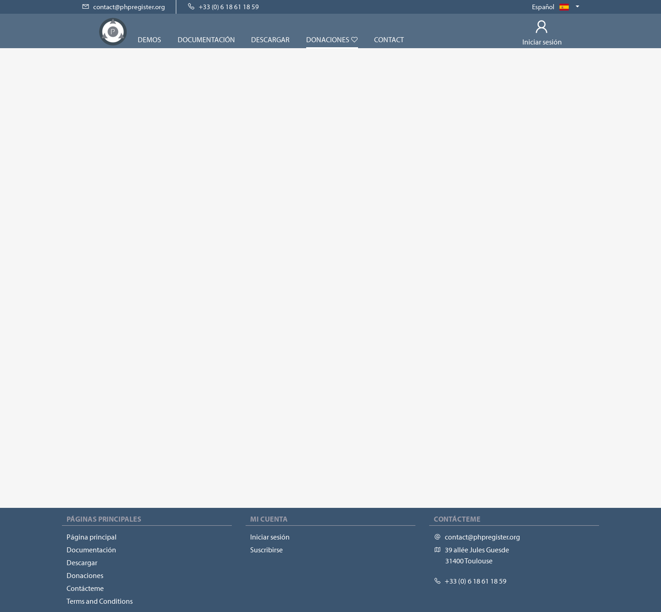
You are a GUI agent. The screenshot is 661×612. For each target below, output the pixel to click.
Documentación (206, 39)
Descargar (270, 39)
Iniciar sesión (270, 536)
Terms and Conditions (100, 601)
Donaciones (332, 39)
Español (553, 6)
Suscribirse (266, 549)
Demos (149, 39)
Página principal (92, 536)
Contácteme (85, 588)
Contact (389, 39)
